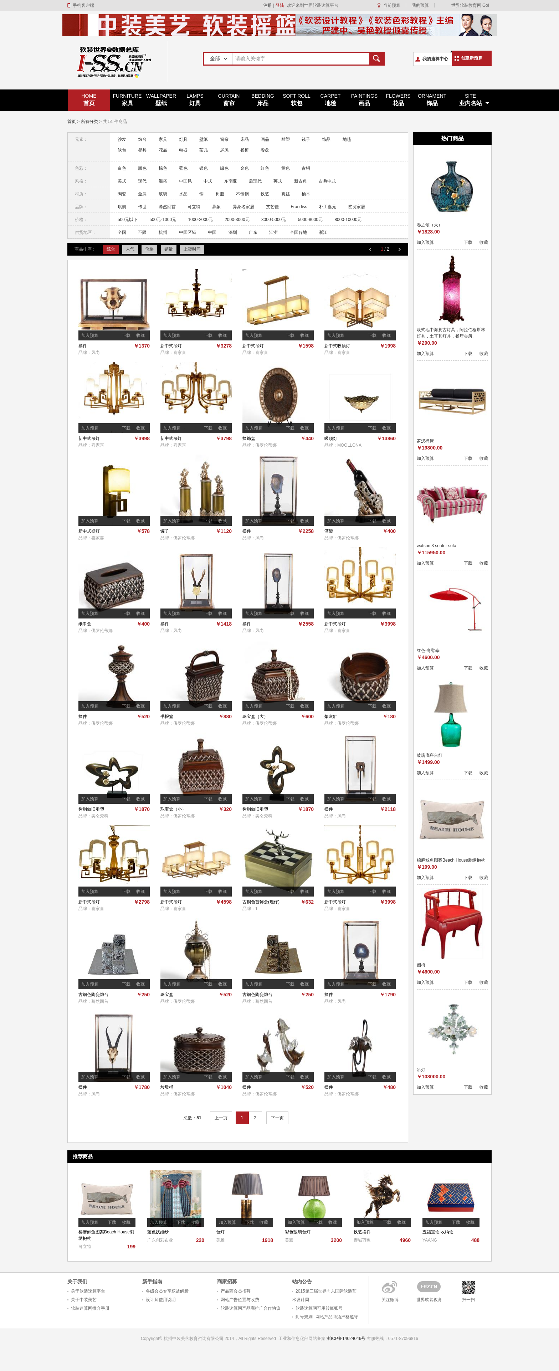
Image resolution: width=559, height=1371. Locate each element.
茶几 (203, 150)
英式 (277, 181)
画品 (364, 99)
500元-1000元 (162, 219)
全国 (122, 232)
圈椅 (421, 964)
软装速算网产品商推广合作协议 (251, 1308)
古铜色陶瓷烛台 (93, 994)
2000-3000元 (237, 219)
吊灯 (421, 1069)
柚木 (306, 193)
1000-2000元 (200, 219)
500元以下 (128, 219)
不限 (142, 232)
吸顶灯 (330, 438)
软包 (296, 99)
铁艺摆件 (362, 1231)
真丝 (285, 193)
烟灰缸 (330, 716)
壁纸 (161, 99)
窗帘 (229, 99)
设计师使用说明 (161, 1299)
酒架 (328, 531)
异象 (216, 206)
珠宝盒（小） (173, 809)
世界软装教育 (429, 1299)
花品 (398, 99)
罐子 (164, 531)
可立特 (194, 206)
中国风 (185, 181)
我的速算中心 (435, 58)
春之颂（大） (429, 224)
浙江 (323, 232)
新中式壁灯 (89, 531)
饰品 (432, 99)
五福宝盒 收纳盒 (437, 1231)
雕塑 (285, 139)
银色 (203, 168)
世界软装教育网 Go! (470, 5)
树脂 (220, 193)
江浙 (273, 232)
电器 (183, 150)
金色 (244, 168)
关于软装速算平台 (88, 1291)
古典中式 (327, 181)
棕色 (163, 168)
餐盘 (265, 150)
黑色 (142, 168)
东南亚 (230, 181)
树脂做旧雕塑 (91, 809)
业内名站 (470, 99)
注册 (267, 5)
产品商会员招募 (236, 1291)
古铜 (306, 168)
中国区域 (187, 232)
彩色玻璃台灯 (298, 1231)
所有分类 (89, 121)
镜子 (306, 139)
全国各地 (298, 232)
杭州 (163, 232)
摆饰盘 (248, 438)
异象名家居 (243, 206)
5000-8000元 (310, 219)
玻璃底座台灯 (429, 755)
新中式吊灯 (171, 345)
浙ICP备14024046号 (346, 1338)
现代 (142, 181)
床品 (263, 99)
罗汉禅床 (425, 440)
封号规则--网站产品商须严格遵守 (327, 1316)
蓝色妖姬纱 (158, 1231)
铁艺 (265, 193)
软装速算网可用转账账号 (319, 1308)
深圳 (233, 232)
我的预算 (420, 5)
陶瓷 (122, 193)
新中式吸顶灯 (337, 345)
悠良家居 (356, 206)
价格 (149, 249)
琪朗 (122, 206)
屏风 (224, 150)
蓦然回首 (167, 206)
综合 (111, 249)
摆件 (82, 345)
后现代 (255, 181)
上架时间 (192, 249)
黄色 (285, 168)
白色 (122, 168)
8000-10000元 (347, 219)
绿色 (224, 168)
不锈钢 (242, 193)
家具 (127, 99)
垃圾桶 (166, 1087)
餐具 (142, 150)
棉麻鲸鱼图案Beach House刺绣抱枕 (451, 860)
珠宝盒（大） (255, 716)
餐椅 (244, 150)
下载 (126, 335)
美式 (122, 181)
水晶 (183, 193)
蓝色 (183, 168)
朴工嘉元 (327, 206)
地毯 (330, 99)
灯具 (195, 99)
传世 (142, 206)
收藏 (140, 335)
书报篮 (166, 716)
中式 (208, 181)
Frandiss (299, 206)
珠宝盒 (166, 994)
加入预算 (89, 335)
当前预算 (391, 5)
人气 (130, 249)
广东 (253, 232)
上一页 (221, 1117)
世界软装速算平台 (117, 61)
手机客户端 (83, 5)
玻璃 (163, 193)
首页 (89, 99)
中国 (212, 232)
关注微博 (390, 1299)
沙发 (122, 139)
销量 (168, 249)
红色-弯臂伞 (428, 650)
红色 (265, 168)
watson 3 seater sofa (436, 545)
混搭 (163, 181)
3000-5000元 (273, 219)
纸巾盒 (84, 623)
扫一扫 (468, 1299)
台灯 (220, 1231)
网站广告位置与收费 (240, 1299)
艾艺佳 (272, 206)
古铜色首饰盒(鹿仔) (261, 901)
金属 (142, 193)
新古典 (300, 181)
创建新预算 (471, 58)
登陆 (280, 5)
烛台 (142, 139)
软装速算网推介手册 (90, 1308)
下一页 (277, 1117)
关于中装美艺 (84, 1299)
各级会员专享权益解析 (167, 1291)
